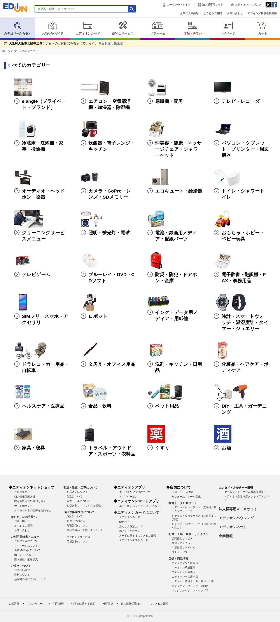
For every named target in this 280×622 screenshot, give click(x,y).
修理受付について (77, 525)
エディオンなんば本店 (185, 562)
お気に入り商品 (189, 13)
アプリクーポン (128, 496)
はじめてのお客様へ (24, 517)
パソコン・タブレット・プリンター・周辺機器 (245, 149)
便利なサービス (122, 28)
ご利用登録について (26, 541)
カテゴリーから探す (18, 28)
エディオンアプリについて (135, 492)
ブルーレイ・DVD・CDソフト (111, 277)
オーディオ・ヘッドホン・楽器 (43, 194)
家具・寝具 (33, 447)
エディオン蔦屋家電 (183, 567)
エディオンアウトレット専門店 (190, 585)
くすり (162, 447)
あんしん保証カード (131, 526)
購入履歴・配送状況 (26, 559)
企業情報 (226, 536)
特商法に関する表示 (83, 603)
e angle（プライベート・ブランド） (44, 104)
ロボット (98, 316)
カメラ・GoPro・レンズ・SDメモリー (109, 194)
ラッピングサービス (78, 536)
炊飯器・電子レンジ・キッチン (111, 146)
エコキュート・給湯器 (178, 190)
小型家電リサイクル (183, 547)
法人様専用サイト (212, 4)
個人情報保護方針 (24, 496)
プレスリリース (36, 603)
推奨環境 (108, 603)
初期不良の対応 (76, 520)
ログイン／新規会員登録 (262, 13)
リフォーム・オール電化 (186, 496)
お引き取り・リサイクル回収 (84, 505)
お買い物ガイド (52, 28)
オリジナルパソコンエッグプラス (191, 590)
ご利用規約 (20, 492)
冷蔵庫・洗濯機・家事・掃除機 (42, 146)
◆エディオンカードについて (136, 512)
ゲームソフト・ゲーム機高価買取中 (245, 491)
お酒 (226, 447)
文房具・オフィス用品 (111, 364)
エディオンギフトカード (133, 540)
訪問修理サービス (182, 538)
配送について (74, 496)
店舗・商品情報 (178, 558)
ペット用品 (167, 405)
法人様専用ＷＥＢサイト (238, 509)
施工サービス (179, 552)
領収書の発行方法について (30, 579)
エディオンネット (233, 527)
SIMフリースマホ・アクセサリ (45, 319)
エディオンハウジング (248, 4)
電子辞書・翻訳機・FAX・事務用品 (244, 277)
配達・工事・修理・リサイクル (188, 534)
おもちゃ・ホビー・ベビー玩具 (243, 235)
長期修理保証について (27, 550)
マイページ (227, 28)
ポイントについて (24, 554)
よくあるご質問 (212, 13)
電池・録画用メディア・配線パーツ (176, 235)
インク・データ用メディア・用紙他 (176, 315)
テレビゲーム (36, 274)
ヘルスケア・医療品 (43, 405)
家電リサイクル (181, 543)
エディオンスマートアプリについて (140, 505)
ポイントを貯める (129, 531)
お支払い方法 (22, 570)
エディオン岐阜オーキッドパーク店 (193, 581)
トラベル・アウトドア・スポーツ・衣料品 (111, 450)
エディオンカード (87, 28)
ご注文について (21, 566)
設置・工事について (78, 501)
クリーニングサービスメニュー (43, 235)
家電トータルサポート (182, 503)
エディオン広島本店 (183, 572)
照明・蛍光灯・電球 (109, 232)
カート (262, 28)
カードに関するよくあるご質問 (137, 535)
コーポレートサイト (178, 4)
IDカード (124, 521)
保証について (74, 516)
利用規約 (58, 603)
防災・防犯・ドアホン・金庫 (176, 277)
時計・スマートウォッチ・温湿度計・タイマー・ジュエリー (245, 322)
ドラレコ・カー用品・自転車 (45, 367)
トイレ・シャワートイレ (243, 194)
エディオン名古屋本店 (185, 576)
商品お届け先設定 (110, 43)
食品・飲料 (99, 405)
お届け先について (77, 491)
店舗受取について (77, 541)
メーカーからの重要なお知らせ (32, 510)
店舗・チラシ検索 (182, 492)
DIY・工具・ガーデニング (244, 409)
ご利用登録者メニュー (25, 536)
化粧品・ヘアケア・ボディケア (245, 367)
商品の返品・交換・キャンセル (85, 530)
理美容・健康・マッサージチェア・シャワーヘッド (178, 149)
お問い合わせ (235, 13)
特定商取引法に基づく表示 (30, 501)
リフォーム (157, 28)
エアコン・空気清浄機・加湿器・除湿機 (109, 104)
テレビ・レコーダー (243, 101)
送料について (22, 574)
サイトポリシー (23, 505)
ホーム (6, 51)
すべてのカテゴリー (26, 51)
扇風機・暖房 (169, 101)
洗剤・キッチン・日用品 (178, 367)
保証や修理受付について (79, 512)
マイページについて (26, 545)
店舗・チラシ (192, 28)
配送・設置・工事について (80, 487)
